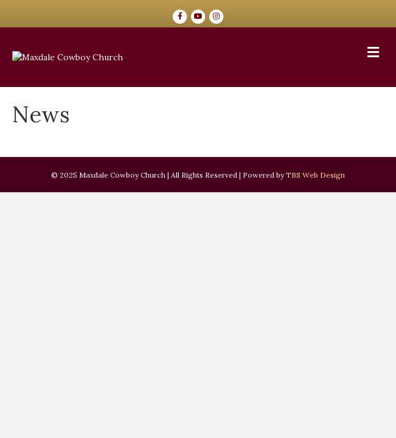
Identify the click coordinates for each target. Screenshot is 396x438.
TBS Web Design (315, 283)
